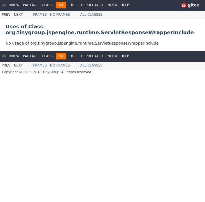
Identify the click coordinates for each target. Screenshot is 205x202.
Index (112, 5)
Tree (73, 5)
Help (124, 5)
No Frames (60, 15)
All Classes (91, 15)
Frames (40, 15)
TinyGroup (51, 72)
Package (30, 5)
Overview (11, 5)
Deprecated (92, 5)
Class (47, 5)
